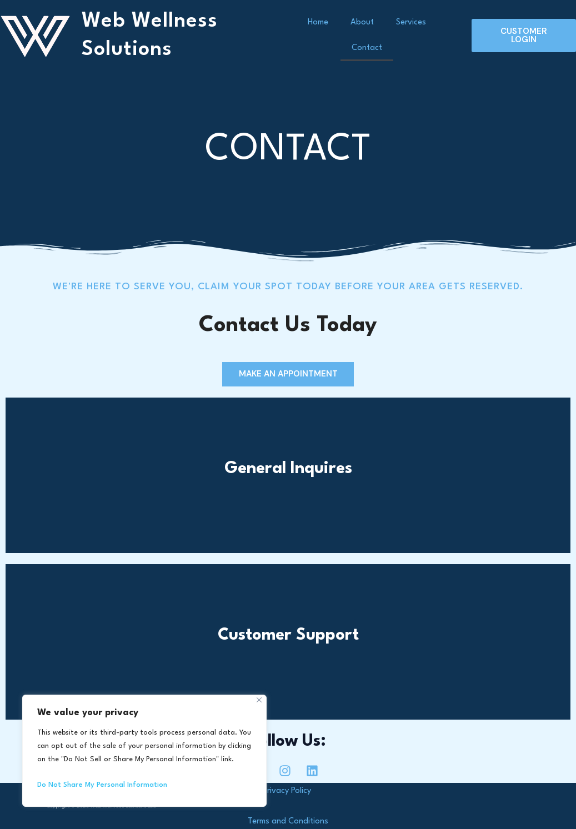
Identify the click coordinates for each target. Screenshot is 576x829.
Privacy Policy (288, 791)
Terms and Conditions (288, 821)
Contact (367, 48)
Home (318, 22)
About (362, 22)
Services (411, 22)
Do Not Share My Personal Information (102, 784)
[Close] (259, 699)
